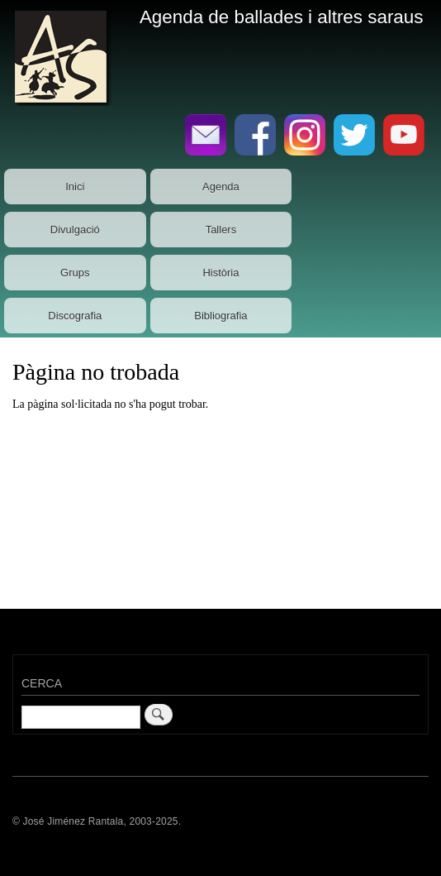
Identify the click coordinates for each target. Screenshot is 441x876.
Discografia (75, 315)
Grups (74, 272)
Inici (74, 186)
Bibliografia (220, 315)
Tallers (221, 229)
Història (220, 272)
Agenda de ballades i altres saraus (282, 17)
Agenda (220, 186)
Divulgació (75, 229)
